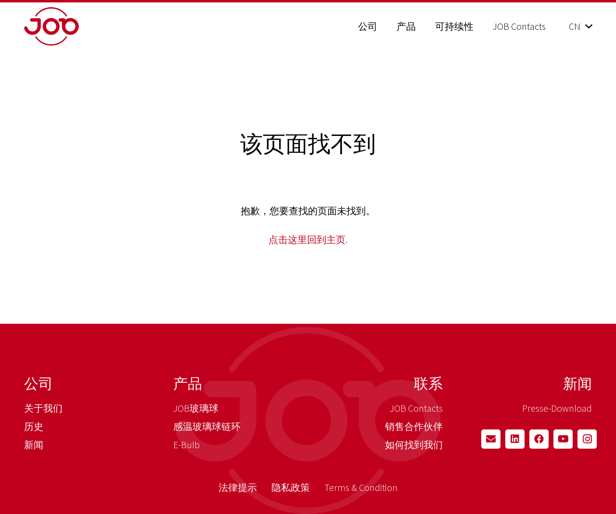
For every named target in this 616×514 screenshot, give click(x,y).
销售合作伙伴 (414, 426)
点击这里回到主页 (307, 239)
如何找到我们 (414, 445)
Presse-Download (557, 408)
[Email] (490, 439)
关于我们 (43, 408)
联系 (428, 383)
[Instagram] (587, 439)
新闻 (33, 445)
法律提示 (237, 487)
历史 (33, 426)
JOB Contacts (416, 408)
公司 (38, 383)
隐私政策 (290, 487)
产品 (187, 383)
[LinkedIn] (515, 439)
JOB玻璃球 (195, 408)
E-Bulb (186, 445)
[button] (580, 26)
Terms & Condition (361, 487)
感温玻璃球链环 (207, 426)
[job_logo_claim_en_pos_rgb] (76, 26)
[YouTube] (563, 439)
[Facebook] (539, 439)
